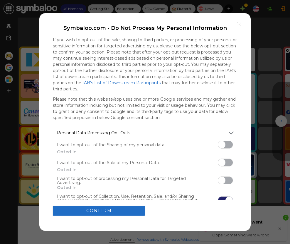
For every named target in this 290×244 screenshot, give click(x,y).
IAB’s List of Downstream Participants (121, 82)
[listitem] (145, 133)
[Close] (239, 24)
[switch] (225, 145)
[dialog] (145, 122)
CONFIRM (99, 210)
